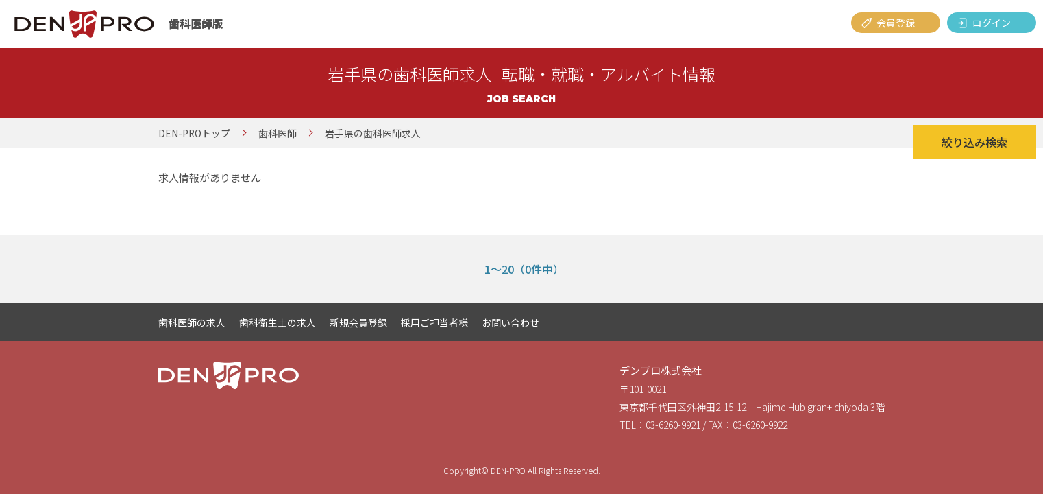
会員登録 (895, 23)
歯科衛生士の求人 (277, 322)
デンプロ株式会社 (660, 370)
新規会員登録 (358, 322)
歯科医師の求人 (191, 322)
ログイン (991, 23)
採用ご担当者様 (434, 322)
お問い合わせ (510, 322)
